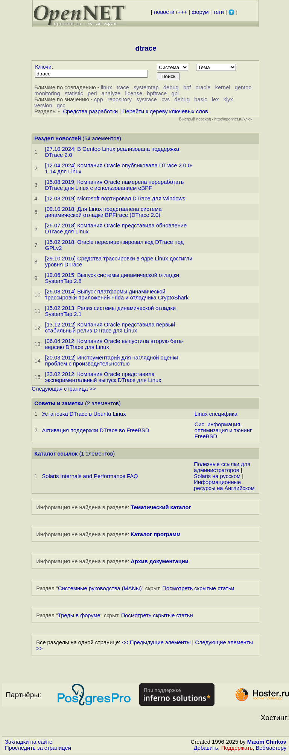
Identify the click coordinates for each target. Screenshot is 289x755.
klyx (228, 99)
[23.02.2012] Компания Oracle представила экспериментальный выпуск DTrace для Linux (103, 377)
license (133, 93)
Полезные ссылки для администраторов (222, 467)
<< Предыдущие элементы (156, 642)
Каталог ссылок (56, 454)
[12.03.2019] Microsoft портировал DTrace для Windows (115, 199)
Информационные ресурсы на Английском (224, 485)
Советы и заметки (59, 403)
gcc (61, 105)
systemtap (146, 87)
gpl (175, 93)
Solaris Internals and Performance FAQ (90, 476)
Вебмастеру (271, 748)
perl (92, 93)
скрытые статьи (198, 588)
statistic (74, 93)
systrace (146, 99)
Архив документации (159, 561)
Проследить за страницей (38, 748)
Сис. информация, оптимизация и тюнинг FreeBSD (223, 430)
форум (200, 12)
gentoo (243, 87)
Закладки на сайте (28, 742)
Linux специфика (216, 414)
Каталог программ (156, 534)
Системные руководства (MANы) (100, 588)
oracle (203, 87)
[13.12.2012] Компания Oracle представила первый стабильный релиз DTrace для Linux (110, 328)
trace (123, 87)
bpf (187, 87)
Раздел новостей (57, 138)
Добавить (206, 748)
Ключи (43, 67)
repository (120, 99)
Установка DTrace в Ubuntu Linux (84, 414)
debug (171, 87)
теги (218, 12)
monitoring (47, 93)
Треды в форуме (79, 615)
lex (215, 99)
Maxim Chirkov (266, 742)
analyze (111, 93)
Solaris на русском (217, 476)
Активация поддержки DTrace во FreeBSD (95, 430)
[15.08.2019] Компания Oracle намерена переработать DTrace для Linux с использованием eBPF (114, 185)
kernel (222, 87)
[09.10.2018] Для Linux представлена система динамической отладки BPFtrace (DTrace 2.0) (103, 212)
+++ (182, 12)
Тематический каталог (161, 507)
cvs (165, 99)
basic (200, 99)
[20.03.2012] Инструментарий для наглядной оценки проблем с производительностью (111, 361)
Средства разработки (90, 111)
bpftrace (157, 93)
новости (164, 12)
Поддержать (237, 748)
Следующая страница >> (64, 389)
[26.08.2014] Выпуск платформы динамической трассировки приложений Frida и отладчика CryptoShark (117, 295)
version (43, 105)
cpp (98, 99)
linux (106, 87)
